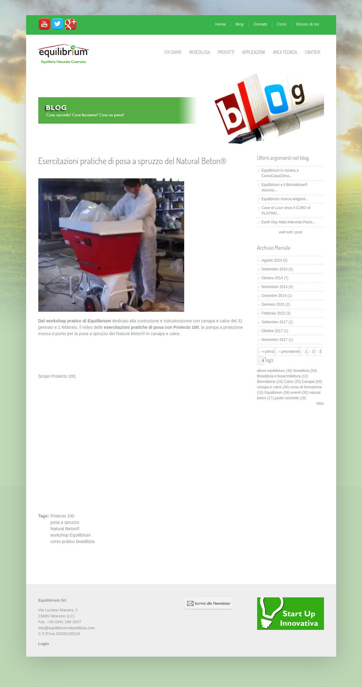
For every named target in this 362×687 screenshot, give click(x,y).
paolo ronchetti (287, 398)
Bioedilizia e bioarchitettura (279, 376)
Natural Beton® (65, 528)
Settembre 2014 (275, 269)
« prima (268, 351)
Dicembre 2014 (274, 296)
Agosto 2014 (272, 260)
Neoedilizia (199, 52)
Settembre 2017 (275, 322)
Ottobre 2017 (272, 331)
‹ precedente (289, 351)
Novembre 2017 (275, 340)
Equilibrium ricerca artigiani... (285, 199)
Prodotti (226, 52)
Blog (239, 24)
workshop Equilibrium (70, 535)
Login (43, 643)
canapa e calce (269, 387)
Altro (320, 403)
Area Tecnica (285, 52)
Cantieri (312, 52)
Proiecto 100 (62, 516)
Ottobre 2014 (272, 278)
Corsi (281, 24)
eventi (296, 392)
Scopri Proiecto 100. (57, 376)
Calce (288, 382)
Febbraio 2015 (273, 313)
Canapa (308, 382)
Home (220, 24)
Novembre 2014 (275, 287)
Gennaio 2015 (273, 304)
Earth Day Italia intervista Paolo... (288, 222)
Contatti (260, 24)
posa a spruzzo (64, 522)
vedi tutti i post (290, 232)
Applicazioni (253, 52)
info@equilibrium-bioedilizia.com (66, 628)
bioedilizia (301, 371)
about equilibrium (271, 371)
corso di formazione (306, 387)
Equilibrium (273, 392)
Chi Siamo (172, 52)
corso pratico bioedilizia (72, 541)
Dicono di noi (307, 24)
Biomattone (266, 382)
